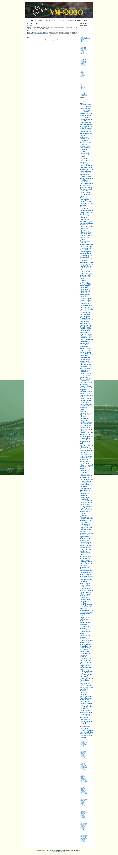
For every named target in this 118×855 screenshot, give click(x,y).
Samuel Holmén (85, 558)
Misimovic (83, 468)
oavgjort (88, 488)
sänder (87, 560)
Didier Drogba (88, 226)
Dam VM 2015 (83, 47)
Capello (89, 189)
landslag (82, 63)
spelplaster (83, 603)
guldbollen (86, 330)
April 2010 (83, 817)
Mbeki (82, 459)
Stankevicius (84, 606)
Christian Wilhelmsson (84, 206)
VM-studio (88, 721)
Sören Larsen (86, 594)
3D (85, 112)
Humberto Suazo (85, 352)
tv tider (83, 675)
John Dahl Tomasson (86, 367)
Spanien (82, 597)
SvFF (87, 651)
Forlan (87, 273)
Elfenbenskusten (85, 241)
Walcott (85, 728)
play (87, 519)
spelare (82, 599)
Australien (83, 157)
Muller (82, 477)
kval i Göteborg (88, 400)
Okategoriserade (84, 66)
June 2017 (83, 755)
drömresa (89, 235)
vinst (86, 703)
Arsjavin (82, 148)
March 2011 (83, 805)
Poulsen (82, 524)
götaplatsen (87, 314)
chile (81, 200)
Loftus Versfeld (85, 427)
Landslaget (89, 422)
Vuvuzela (83, 727)
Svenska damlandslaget (85, 629)
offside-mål (83, 495)
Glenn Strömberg (84, 311)
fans (86, 261)
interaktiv (86, 356)
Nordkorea (83, 485)
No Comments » (56, 40)
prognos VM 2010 (86, 528)
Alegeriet (83, 123)
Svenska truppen (85, 644)
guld (81, 330)
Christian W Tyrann (86, 203)
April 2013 (83, 788)
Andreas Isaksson (85, 132)
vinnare (82, 703)
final (86, 264)
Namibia (90, 477)
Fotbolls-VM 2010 (86, 284)
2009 (81, 108)
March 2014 (83, 777)
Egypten (82, 239)
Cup (87, 214)
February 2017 (83, 758)
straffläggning (84, 617)
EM (92, 244)
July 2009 (82, 827)
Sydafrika (82, 78)
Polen (91, 519)
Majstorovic (83, 434)
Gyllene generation (86, 334)
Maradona (86, 438)
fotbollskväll (84, 293)
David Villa (87, 225)
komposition (84, 391)
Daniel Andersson (86, 221)
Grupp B (88, 323)
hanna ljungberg (85, 338)
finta (81, 266)
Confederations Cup (84, 42)
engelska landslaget (85, 252)
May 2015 (83, 768)
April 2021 (83, 746)
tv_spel (88, 675)
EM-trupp (88, 250)
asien (86, 149)
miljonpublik (89, 465)
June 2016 (83, 763)
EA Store (86, 237)
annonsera (83, 135)
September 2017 (84, 752)
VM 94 (85, 709)
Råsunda (85, 535)
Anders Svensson (86, 130)
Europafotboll (84, 257)
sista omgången (84, 579)
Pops (81, 520)
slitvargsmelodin (85, 589)
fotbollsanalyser (85, 286)
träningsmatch (84, 671)
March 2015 (83, 769)
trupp (91, 671)
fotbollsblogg (84, 289)
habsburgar (83, 336)
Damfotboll (87, 219)
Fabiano (82, 261)
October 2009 (83, 824)
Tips (87, 662)
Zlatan (58, 39)
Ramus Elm (88, 529)
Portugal (86, 522)
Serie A (82, 576)
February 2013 (83, 790)
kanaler (82, 377)
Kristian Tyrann (85, 397)
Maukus (88, 458)
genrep (87, 309)
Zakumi (86, 734)
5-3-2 (91, 114)
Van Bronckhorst (86, 688)
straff (88, 614)
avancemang (84, 158)
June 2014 (83, 775)
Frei (81, 302)
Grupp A (82, 323)
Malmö (82, 436)
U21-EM (82, 82)
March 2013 (83, 789)
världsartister (84, 692)
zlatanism (83, 737)
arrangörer (83, 144)
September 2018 (84, 751)
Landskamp (84, 420)
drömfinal (83, 235)
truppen (82, 673)
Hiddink (87, 345)
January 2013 (83, 791)
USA (87, 683)
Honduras (83, 348)
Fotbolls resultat (84, 94)
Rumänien (87, 547)
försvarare (83, 277)
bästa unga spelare (86, 166)
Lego (84, 425)
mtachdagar (88, 476)
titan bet (85, 664)
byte (90, 187)
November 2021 (84, 742)
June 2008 (83, 841)
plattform (83, 519)
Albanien (87, 121)
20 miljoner (88, 106)
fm (90, 266)
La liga (89, 413)
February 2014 (83, 778)
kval (81, 400)
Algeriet (82, 126)
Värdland (83, 691)
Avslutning (83, 164)
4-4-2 (87, 114)
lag (81, 415)
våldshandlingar (85, 687)
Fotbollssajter (83, 58)
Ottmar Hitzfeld (85, 504)
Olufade (89, 501)
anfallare (89, 133)
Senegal (82, 574)
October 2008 (83, 837)
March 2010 (83, 818)
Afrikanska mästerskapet (85, 38)
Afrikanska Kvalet (84, 37)
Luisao (85, 431)
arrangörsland (84, 146)
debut (82, 226)
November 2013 (84, 781)
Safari (82, 551)
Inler (81, 356)
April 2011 (83, 804)
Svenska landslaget (86, 640)
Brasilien (90, 183)
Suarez (87, 623)
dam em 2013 (84, 218)
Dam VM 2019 (83, 48)
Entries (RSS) (55, 851)
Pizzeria (82, 517)
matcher (82, 454)
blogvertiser (84, 182)
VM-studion (83, 723)
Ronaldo (82, 545)
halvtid (90, 336)
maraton (82, 440)
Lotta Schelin (88, 429)
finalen (90, 264)
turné (91, 673)
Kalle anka (89, 373)
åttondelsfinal (84, 155)
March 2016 (83, 764)
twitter (87, 676)
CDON (82, 194)
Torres (82, 669)
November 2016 (84, 762)
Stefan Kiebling (84, 609)
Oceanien (83, 492)
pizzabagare (84, 515)
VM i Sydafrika (85, 711)
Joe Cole (87, 363)
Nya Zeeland (84, 487)
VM (81, 83)
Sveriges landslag (84, 650)
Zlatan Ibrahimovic (86, 735)
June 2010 (83, 815)
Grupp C (82, 325)
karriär (87, 379)
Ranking (82, 531)
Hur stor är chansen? (34, 24)
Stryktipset (83, 75)
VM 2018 (82, 86)
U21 (87, 680)
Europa (89, 255)
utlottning (83, 685)
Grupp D (88, 325)
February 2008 (83, 846)
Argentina (87, 142)
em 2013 (83, 248)
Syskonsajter (84, 658)
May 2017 (83, 756)
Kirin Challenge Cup (85, 381)
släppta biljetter (85, 587)
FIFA (91, 262)
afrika (81, 117)
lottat (81, 431)
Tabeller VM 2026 (85, 95)
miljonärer (88, 463)
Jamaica (87, 361)
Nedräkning (83, 64)
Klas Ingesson (84, 385)
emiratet (82, 252)
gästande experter (86, 305)
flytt (88, 266)
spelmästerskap (85, 601)
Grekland (83, 320)
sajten (86, 551)
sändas (82, 560)
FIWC (85, 266)
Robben (89, 544)
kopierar (89, 393)
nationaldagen (84, 479)
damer (82, 219)
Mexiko (82, 463)
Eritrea (82, 255)
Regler (82, 69)
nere (86, 481)
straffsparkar (84, 619)
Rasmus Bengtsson (85, 532)
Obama (82, 490)
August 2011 (83, 800)
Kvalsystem (83, 411)
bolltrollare (83, 183)
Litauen (88, 425)
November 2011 (84, 799)
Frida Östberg (87, 302)
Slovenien (89, 590)
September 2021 (84, 744)
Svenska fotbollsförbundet (85, 634)
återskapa (83, 151)
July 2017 (82, 754)
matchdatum (84, 452)
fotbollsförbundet (85, 291)
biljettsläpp (83, 176)
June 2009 (83, 828)
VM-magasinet (84, 718)
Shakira (87, 576)
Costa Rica (83, 212)
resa (90, 538)
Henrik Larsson (84, 344)
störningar (88, 612)
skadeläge (83, 581)
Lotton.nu (83, 100)
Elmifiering (83, 244)
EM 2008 (82, 51)
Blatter (85, 180)
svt (81, 77)
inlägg (91, 354)
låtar (81, 425)
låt (91, 424)
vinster (90, 703)
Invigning (82, 60)
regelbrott (83, 537)
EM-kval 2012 (83, 54)
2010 (85, 108)
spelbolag (54, 39)
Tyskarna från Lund (86, 678)
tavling (85, 660)
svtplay (82, 653)
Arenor (82, 142)
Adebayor (83, 115)
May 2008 (83, 842)
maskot (88, 449)
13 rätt (82, 106)
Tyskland (83, 680)
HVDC (87, 354)
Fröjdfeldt (83, 304)
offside (87, 494)
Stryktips (83, 621)
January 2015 (83, 770)
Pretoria (87, 526)
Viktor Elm (83, 700)
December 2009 (84, 822)
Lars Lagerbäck (85, 424)
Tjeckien (87, 666)
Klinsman (89, 386)
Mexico (88, 461)
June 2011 (83, 802)
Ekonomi (82, 50)
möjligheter (83, 472)
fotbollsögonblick (85, 295)
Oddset (82, 494)
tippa (89, 660)
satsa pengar (84, 565)
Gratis (88, 318)
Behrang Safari (85, 169)
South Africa (84, 596)
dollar (90, 232)
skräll (81, 585)
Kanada (88, 375)
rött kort (88, 545)
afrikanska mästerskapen (85, 118)
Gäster (82, 307)
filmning (82, 264)
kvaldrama (84, 406)
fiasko (87, 262)
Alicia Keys (88, 126)
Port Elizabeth (88, 520)
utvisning (89, 685)
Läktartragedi (84, 418)
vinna (81, 701)
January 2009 (83, 834)
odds (51, 39)
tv (80, 675)
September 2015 (84, 767)
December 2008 (84, 835)
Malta (86, 436)
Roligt (82, 71)
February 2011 (83, 806)
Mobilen (86, 470)
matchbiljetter (88, 451)
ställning (89, 605)
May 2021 (83, 745)
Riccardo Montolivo (85, 543)
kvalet (90, 406)
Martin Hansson (84, 448)
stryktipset (89, 621)
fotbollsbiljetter (84, 287)
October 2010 (83, 811)
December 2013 (84, 780)
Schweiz (82, 569)
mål (48, 39)
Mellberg (83, 461)
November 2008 (84, 836)
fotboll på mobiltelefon (84, 279)
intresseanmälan (85, 357)
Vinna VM (87, 701)
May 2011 (83, 803)
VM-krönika (83, 88)
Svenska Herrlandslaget (85, 638)
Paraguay (83, 506)
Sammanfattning (85, 556)
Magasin (90, 433)
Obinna (87, 490)
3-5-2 (86, 110)
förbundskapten (85, 271)
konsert (90, 391)
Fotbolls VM (84, 282)
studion (82, 623)
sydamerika (83, 655)
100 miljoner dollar (86, 105)
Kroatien (82, 399)
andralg (82, 131)
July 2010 (82, 814)
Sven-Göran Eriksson (84, 625)
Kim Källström (86, 380)
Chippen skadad (85, 201)
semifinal (88, 572)
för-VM (85, 269)
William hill (83, 730)
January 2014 (83, 779)
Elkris (81, 243)
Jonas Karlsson (85, 370)
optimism (83, 502)
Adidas (88, 115)
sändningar (83, 562)
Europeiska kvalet (86, 259)
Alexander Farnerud (86, 124)
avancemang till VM (86, 160)
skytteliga (86, 585)
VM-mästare (85, 720)
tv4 (84, 676)
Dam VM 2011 (83, 46)
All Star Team (84, 128)
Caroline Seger (85, 192)
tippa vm (82, 662)
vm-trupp (87, 725)
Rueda (82, 547)
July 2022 (82, 741)
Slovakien (83, 590)
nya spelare (84, 485)
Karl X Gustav (84, 378)
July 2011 (82, 801)
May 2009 (83, 829)
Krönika (88, 399)
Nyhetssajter (83, 65)
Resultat (82, 70)
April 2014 (83, 776)
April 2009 (83, 830)
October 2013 (83, 782)
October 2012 (83, 794)
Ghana (82, 311)
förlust (91, 273)
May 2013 (83, 787)
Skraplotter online (85, 101)
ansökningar (84, 137)
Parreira (89, 506)
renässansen (84, 538)
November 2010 (84, 810)
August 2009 (83, 826)
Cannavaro (83, 189)
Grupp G (83, 329)
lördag (82, 429)
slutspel (82, 73)
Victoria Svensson (86, 698)
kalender (83, 373)
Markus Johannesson (84, 444)
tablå (90, 658)
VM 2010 (82, 84)
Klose (82, 388)
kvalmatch (83, 409)
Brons (82, 185)
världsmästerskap (86, 696)
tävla (81, 660)
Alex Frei (89, 123)
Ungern (82, 682)
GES (91, 309)
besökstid (83, 171)
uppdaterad (89, 682)
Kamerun (83, 375)
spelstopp (83, 605)
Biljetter (82, 40)
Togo (90, 667)
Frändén (82, 298)
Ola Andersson (84, 500)
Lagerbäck (85, 415)
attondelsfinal (84, 153)
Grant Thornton (85, 317)
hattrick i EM (84, 339)
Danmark (83, 223)
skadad (89, 580)
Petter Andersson (85, 511)
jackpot (82, 361)
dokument (83, 230)
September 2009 (84, 825)
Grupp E (82, 327)
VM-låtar (82, 90)
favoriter (82, 262)
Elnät (88, 244)
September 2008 (84, 838)
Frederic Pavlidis (85, 300)
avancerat (83, 162)
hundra (82, 354)
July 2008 (82, 840)
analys (91, 128)
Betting (50, 40)
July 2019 (82, 750)
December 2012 (84, 792)
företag (82, 273)
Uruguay (82, 683)
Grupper (88, 329)
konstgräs (83, 393)
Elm (85, 243)
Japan (82, 363)
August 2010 (83, 813)
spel (81, 74)
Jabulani (87, 359)
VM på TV (83, 87)
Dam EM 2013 (83, 45)
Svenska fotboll (85, 632)
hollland (87, 347)
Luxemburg (83, 433)
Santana (89, 563)
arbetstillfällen (84, 140)
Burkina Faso (84, 187)
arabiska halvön (85, 139)
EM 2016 (82, 53)
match (82, 451)
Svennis (88, 626)
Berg (91, 169)
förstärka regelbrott (86, 275)
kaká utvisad (84, 372)
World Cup (89, 732)
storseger (83, 614)
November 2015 (84, 766)
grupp (87, 321)
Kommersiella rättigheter (86, 389)
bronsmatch (88, 185)
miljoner (82, 465)
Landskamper (83, 62)
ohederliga (83, 499)
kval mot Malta (84, 402)
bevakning (83, 173)
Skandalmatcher (85, 583)
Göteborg (83, 316)
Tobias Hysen (84, 667)
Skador (82, 72)
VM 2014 (82, 85)
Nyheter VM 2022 (84, 23)
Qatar (82, 529)
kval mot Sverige (86, 403)
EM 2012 (82, 52)
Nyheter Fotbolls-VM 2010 (59, 8)
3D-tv (88, 112)
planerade (88, 517)
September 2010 (84, 812)
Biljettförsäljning (85, 174)
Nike (90, 483)
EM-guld (88, 248)
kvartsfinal (83, 413)
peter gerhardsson (86, 510)
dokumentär (84, 232)
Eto (85, 255)
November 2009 (84, 823)
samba (82, 554)
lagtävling (83, 416)
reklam (88, 537)
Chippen (86, 200)
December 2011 (84, 798)
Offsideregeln (84, 497)
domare (82, 234)
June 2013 (83, 786)
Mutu (85, 477)
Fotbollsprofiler (83, 57)
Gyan (86, 332)
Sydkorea (83, 657)
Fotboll (89, 277)
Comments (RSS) (62, 851)
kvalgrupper (84, 407)
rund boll (83, 549)
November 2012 (84, 793)
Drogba (87, 234)
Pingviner (83, 513)
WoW (81, 734)
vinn (88, 700)
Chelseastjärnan (85, 198)
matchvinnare (84, 456)
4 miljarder (85, 113)
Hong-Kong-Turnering (85, 349)
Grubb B (82, 321)
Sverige (82, 76)
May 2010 (83, 816)
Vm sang (89, 712)
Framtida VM (83, 59)
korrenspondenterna (86, 395)
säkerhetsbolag (85, 553)
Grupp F (88, 327)
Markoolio (86, 442)
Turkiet (87, 673)
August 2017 (83, 753)
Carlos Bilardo (84, 191)
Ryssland (89, 549)
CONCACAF (83, 41)
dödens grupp (84, 228)
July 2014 (82, 774)
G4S (87, 304)
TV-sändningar (83, 81)
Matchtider (88, 454)
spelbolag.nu (42, 33)
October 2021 (83, 743)
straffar (82, 615)
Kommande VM (83, 61)
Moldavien (83, 474)
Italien (82, 359)
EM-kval (82, 250)
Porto (81, 522)
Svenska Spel (84, 642)
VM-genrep (83, 714)
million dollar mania (86, 467)
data (87, 223)
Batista (91, 167)
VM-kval (82, 89)
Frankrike (89, 298)
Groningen (89, 320)
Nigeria (86, 483)
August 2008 (83, 839)
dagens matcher (85, 216)
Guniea (82, 332)
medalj (86, 459)
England (89, 253)
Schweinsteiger (85, 567)
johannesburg (84, 366)
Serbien (88, 574)
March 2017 (83, 757)
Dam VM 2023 (83, 49)
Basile (87, 166)
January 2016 (83, 765)
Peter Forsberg (85, 508)
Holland (82, 347)
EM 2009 (89, 246)
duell (81, 237)
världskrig (83, 694)
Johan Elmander (85, 364)
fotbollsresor (84, 296)
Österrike (89, 502)
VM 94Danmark (85, 709)
